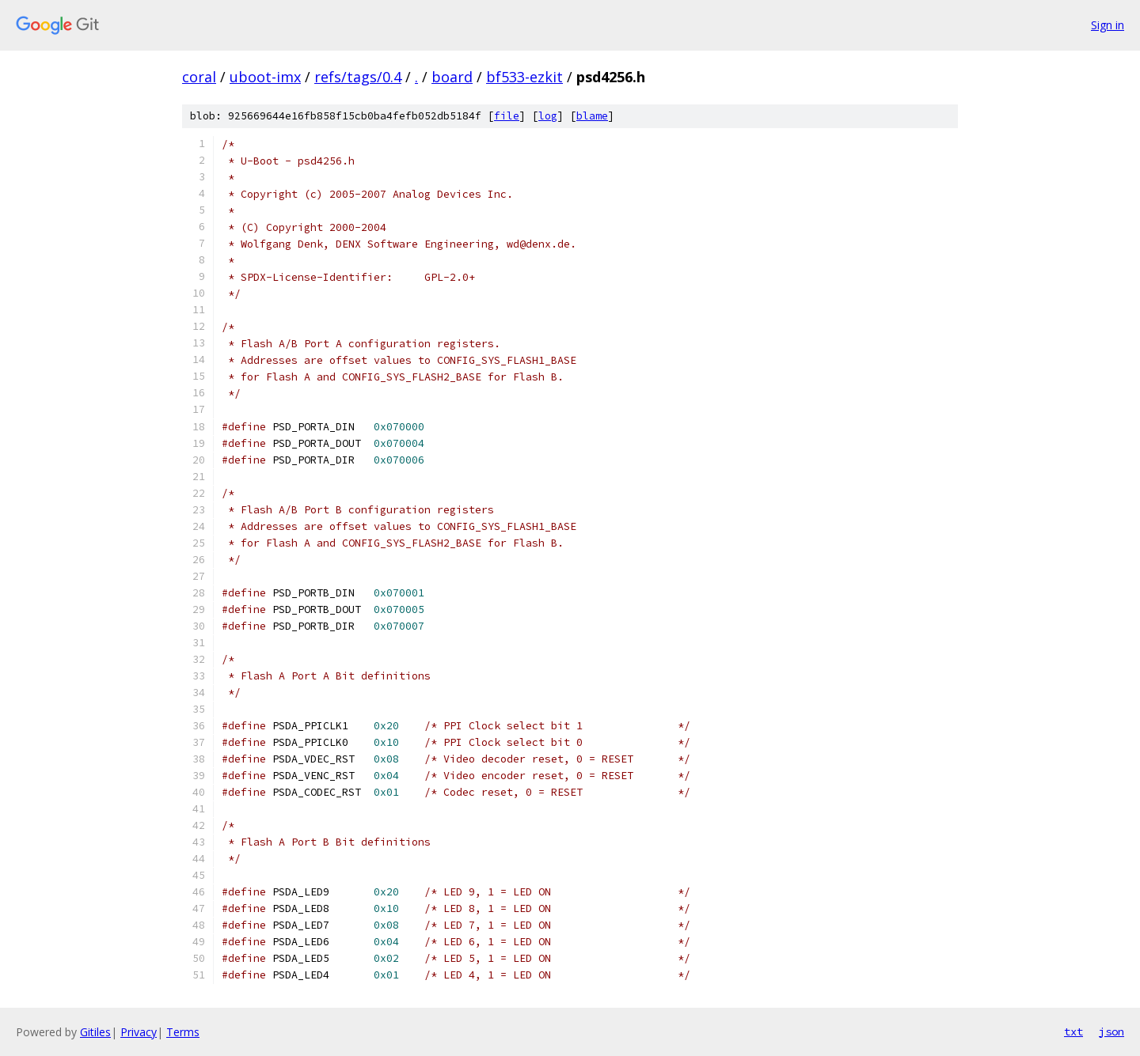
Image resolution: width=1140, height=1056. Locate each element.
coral (199, 76)
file (506, 116)
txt (1073, 1031)
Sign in (1107, 24)
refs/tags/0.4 (357, 76)
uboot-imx (265, 76)
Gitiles (95, 1031)
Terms (183, 1031)
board (452, 76)
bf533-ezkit (524, 76)
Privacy (138, 1031)
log (547, 116)
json (1111, 1031)
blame (592, 116)
